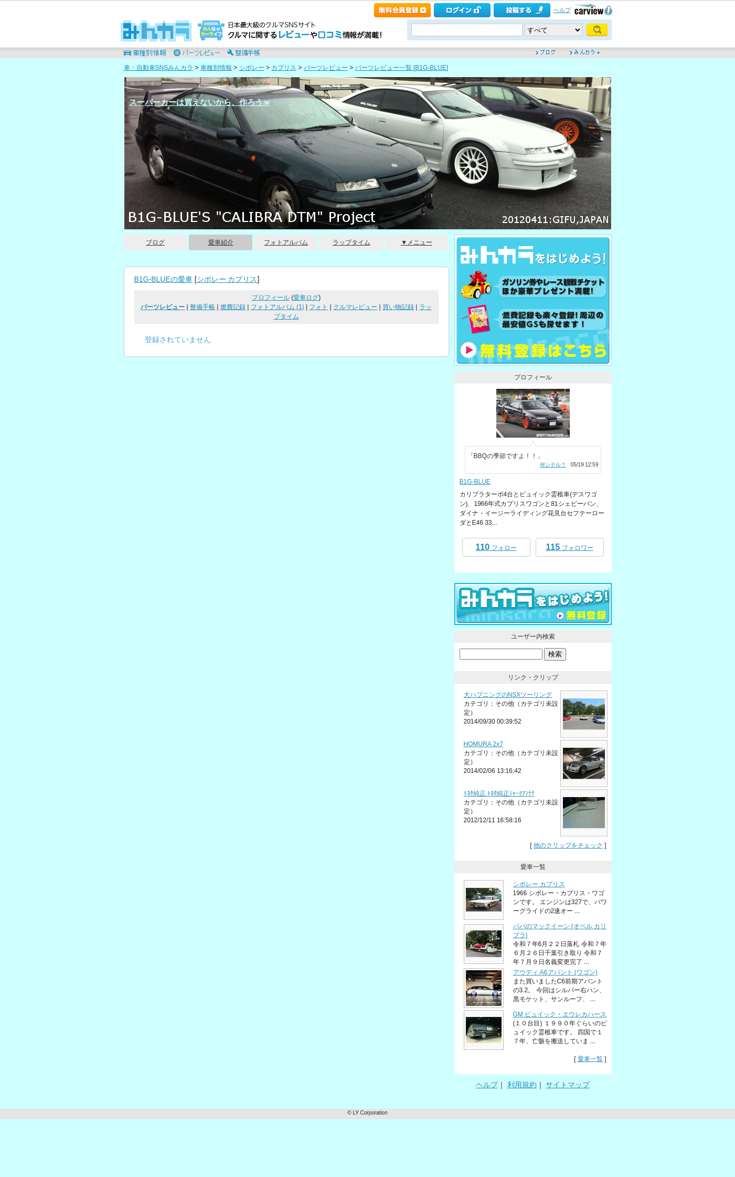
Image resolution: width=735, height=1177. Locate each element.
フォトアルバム (286, 242)
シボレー (251, 67)
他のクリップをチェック (568, 845)
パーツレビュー (326, 67)
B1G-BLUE (475, 481)
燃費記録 (233, 307)
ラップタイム (351, 242)
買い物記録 (398, 307)
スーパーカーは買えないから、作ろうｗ (200, 102)
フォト (318, 307)
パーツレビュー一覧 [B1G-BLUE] (401, 67)
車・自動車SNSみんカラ (159, 67)
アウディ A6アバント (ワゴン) (555, 972)
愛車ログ (305, 297)
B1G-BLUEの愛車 (163, 279)
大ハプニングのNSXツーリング (508, 694)
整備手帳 (202, 307)
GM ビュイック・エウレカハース (560, 1014)
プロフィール (271, 297)
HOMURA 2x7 (483, 744)
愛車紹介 (220, 242)
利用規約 (522, 1084)
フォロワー (569, 547)
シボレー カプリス (227, 279)
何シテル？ (553, 465)
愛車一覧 (590, 1059)
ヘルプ (562, 10)
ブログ (155, 242)
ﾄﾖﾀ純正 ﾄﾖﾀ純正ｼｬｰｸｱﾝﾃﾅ (499, 793)
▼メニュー (416, 242)
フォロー (495, 547)
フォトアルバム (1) (277, 307)
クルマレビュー (355, 307)
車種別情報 (216, 67)
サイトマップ (568, 1084)
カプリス (283, 67)
